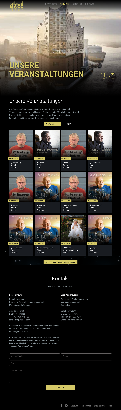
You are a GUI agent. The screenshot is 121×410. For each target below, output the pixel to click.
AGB (110, 406)
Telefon (65, 356)
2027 (69, 124)
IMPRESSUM (86, 406)
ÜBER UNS (74, 406)
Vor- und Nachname (19, 356)
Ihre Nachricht (16, 370)
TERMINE (64, 4)
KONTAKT (89, 4)
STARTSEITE (51, 4)
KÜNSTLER (77, 4)
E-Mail (13, 363)
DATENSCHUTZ (100, 406)
